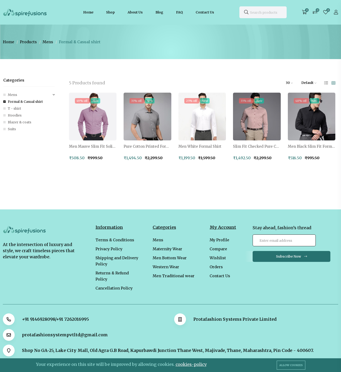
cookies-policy (191, 364)
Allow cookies (291, 365)
